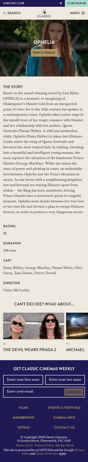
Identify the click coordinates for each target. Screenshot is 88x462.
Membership (23, 417)
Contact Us (64, 427)
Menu (77, 13)
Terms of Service (47, 453)
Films (23, 407)
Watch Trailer (44, 52)
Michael (75, 349)
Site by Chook (64, 445)
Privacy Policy (44, 445)
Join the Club (13, 3)
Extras (23, 427)
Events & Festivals (64, 407)
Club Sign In (76, 3)
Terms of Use (24, 445)
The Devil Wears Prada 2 (29, 349)
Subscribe (74, 392)
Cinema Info (64, 417)
